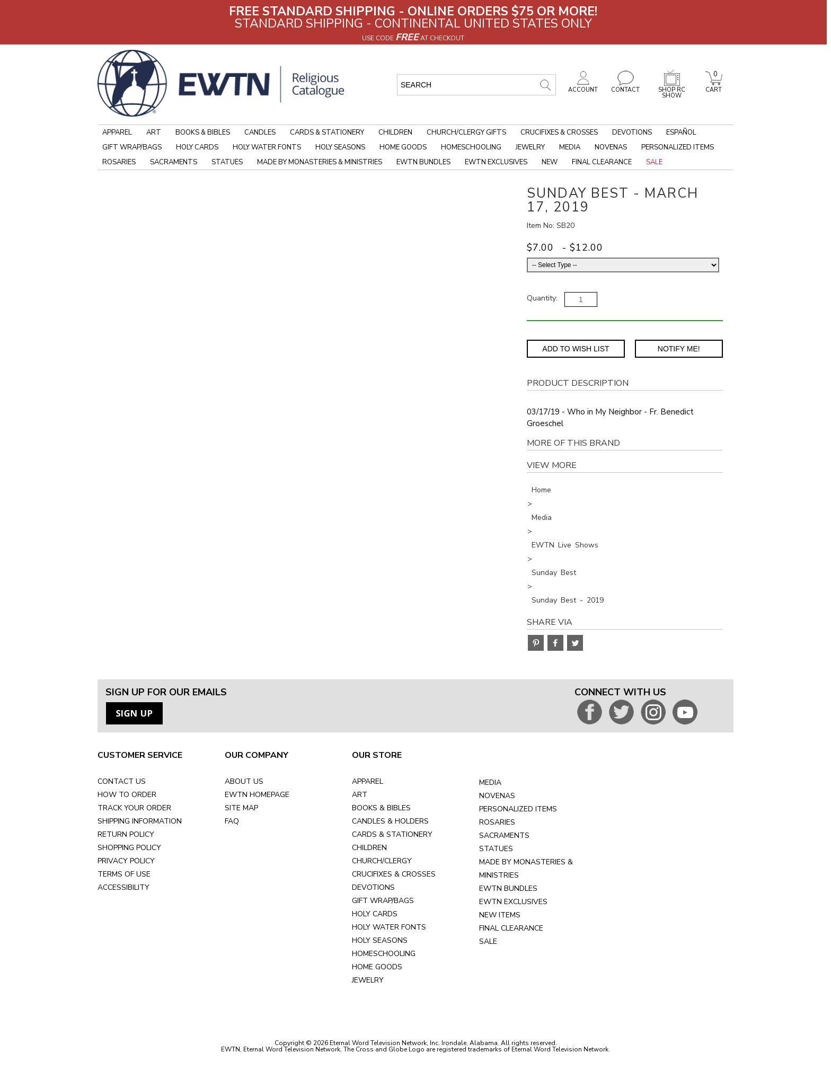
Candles (260, 132)
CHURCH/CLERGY (382, 861)
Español (681, 132)
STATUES (496, 849)
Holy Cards (197, 147)
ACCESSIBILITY (123, 887)
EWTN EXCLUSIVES (513, 902)
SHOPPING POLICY (129, 848)
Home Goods (403, 147)
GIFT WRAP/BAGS (383, 901)
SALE (488, 941)
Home (541, 490)
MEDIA (490, 782)
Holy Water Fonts (267, 147)
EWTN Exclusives (496, 162)
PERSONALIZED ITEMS (518, 809)
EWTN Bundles (423, 162)
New (550, 162)
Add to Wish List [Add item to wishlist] (575, 348)
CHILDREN (369, 848)
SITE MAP (241, 808)
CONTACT (625, 87)
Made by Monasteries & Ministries (319, 162)
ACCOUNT (583, 87)
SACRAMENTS (504, 835)
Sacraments (173, 162)
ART (359, 795)
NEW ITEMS (499, 915)
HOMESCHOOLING (383, 954)
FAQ (232, 821)
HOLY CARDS (374, 914)
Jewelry (530, 147)
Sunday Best (554, 573)
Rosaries (119, 162)
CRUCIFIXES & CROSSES (394, 874)
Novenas (611, 147)
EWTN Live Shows (565, 545)
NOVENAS (497, 796)
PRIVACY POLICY (126, 861)
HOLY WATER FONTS (389, 927)
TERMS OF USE (124, 874)
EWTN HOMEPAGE (257, 795)
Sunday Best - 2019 (568, 600)
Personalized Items (677, 147)
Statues (227, 162)
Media (569, 147)
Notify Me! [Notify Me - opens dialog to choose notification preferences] (679, 348)
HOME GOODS (377, 967)
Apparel (117, 132)
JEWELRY (368, 980)
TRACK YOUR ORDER (134, 808)
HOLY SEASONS (380, 940)
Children (395, 132)
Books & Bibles (202, 132)
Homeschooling (471, 147)
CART (713, 87)
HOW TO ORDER (127, 795)
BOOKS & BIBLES (381, 808)
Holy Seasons (340, 147)
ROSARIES (497, 822)
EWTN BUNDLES (508, 888)
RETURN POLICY (126, 834)
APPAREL (367, 781)
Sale (654, 162)
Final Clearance (602, 162)
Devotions (632, 132)
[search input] (476, 84)
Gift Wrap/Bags (132, 147)
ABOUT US (244, 781)
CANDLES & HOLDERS (390, 821)
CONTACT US (122, 781)
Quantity (541, 298)
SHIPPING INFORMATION (140, 821)
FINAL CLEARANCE (511, 928)
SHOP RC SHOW (672, 90)
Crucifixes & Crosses (559, 132)
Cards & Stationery (327, 132)
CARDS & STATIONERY (392, 834)
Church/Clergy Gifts (466, 132)
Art (153, 132)
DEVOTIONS (373, 887)
